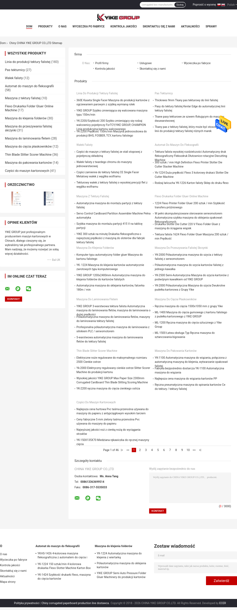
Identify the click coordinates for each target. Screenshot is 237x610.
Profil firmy (101, 63)
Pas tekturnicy (15, 70)
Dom (29, 26)
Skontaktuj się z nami (159, 26)
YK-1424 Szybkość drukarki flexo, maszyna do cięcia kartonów (64, 576)
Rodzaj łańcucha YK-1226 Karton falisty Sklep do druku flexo (192, 182)
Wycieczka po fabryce (88, 26)
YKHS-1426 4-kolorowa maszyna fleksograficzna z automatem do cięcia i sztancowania (62, 556)
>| (200, 450)
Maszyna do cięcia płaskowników (28, 146)
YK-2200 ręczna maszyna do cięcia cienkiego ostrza (108, 388)
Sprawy (211, 26)
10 (188, 450)
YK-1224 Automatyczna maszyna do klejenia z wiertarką (119, 555)
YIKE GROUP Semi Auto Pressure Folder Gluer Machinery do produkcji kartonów (121, 575)
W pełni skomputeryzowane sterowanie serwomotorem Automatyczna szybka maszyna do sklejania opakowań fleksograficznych (188, 217)
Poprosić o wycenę (204, 4)
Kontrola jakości (123, 26)
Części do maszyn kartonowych (27, 171)
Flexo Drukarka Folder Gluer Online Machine (181, 196)
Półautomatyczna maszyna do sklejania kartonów (121, 565)
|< (122, 450)
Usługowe (145, 63)
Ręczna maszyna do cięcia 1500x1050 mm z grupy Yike (189, 306)
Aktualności (190, 26)
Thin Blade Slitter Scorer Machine (28, 154)
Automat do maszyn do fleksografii (29, 86)
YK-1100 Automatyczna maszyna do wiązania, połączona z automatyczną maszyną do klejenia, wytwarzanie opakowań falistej (191, 362)
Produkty (45, 26)
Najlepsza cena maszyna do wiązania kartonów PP (186, 378)
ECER (222, 603)
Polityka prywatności (27, 603)
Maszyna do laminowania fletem (27, 138)
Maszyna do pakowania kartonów (28, 163)
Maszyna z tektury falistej (23, 98)
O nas (62, 26)
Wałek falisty (14, 78)
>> (194, 450)
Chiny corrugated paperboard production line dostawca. (75, 603)
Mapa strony (8, 581)
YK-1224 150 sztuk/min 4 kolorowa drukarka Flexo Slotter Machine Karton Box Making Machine (64, 566)
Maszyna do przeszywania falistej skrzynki (181, 247)
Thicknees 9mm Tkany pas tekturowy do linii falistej (186, 100)
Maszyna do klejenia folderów (26, 118)
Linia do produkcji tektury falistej (27, 62)
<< (127, 450)
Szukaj (179, 4)
